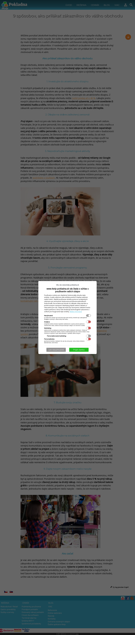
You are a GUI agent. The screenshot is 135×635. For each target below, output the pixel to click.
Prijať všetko (79, 350)
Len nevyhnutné (56, 350)
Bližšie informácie (76, 312)
